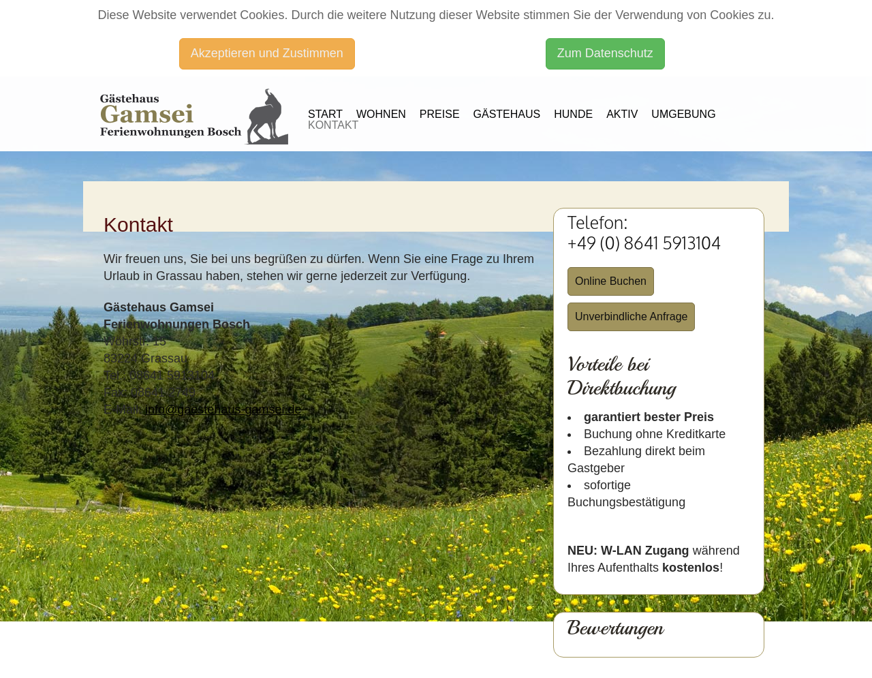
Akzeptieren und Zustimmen (267, 53)
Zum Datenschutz (605, 53)
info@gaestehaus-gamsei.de (223, 409)
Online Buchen (611, 281)
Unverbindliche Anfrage (631, 316)
